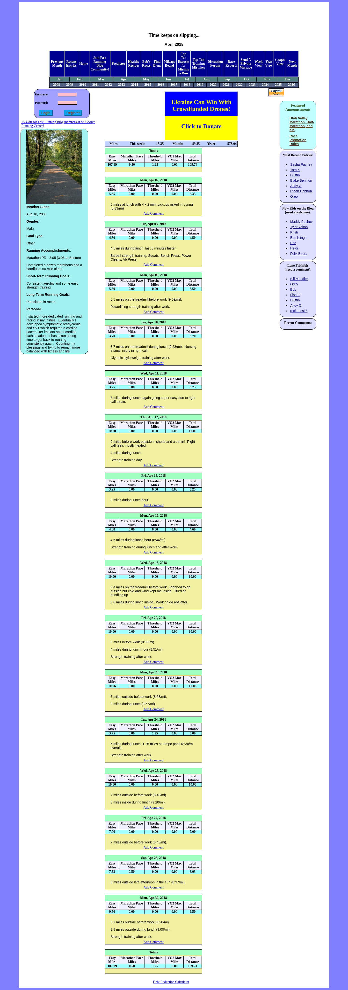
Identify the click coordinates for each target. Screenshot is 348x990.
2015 (147, 84)
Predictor (118, 63)
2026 (291, 84)
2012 (108, 84)
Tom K (295, 170)
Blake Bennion (301, 180)
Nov (267, 79)
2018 (186, 84)
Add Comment (154, 213)
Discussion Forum (215, 63)
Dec (288, 79)
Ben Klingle (298, 238)
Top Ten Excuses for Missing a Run (183, 63)
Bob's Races (146, 63)
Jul (187, 79)
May (146, 79)
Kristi (294, 232)
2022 (239, 84)
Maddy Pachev (301, 222)
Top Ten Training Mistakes (198, 63)
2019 (199, 84)
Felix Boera (298, 254)
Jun (168, 79)
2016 (160, 84)
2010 (82, 84)
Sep (227, 79)
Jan (60, 79)
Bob (293, 289)
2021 (226, 84)
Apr (123, 79)
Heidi (294, 248)
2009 (69, 84)
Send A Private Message (246, 63)
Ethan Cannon (301, 191)
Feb (79, 79)
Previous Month (57, 63)
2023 (252, 84)
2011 (95, 84)
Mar (101, 79)
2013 (121, 84)
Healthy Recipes (133, 63)
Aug (206, 79)
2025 (278, 84)
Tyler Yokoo (299, 227)
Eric (293, 243)
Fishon (295, 295)
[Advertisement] (174, 13)
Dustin (295, 175)
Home (83, 63)
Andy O (296, 186)
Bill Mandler (299, 279)
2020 (213, 84)
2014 (134, 84)
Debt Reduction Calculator (171, 982)
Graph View (280, 62)
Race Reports (231, 63)
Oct (246, 79)
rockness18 (299, 311)
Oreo (294, 196)
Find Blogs (157, 63)
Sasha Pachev (301, 164)
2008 (56, 84)
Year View (269, 63)
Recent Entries (71, 63)
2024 (265, 84)
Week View (258, 63)
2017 (173, 84)
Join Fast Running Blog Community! (100, 63)
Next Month (292, 63)
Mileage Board (169, 63)
